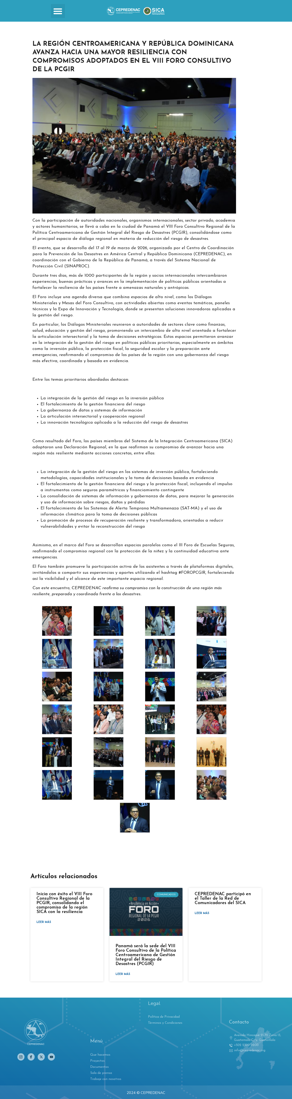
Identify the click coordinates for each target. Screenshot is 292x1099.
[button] (58, 11)
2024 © (133, 1092)
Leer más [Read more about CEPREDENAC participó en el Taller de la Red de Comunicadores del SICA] (202, 913)
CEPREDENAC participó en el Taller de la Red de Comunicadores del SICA (223, 898)
